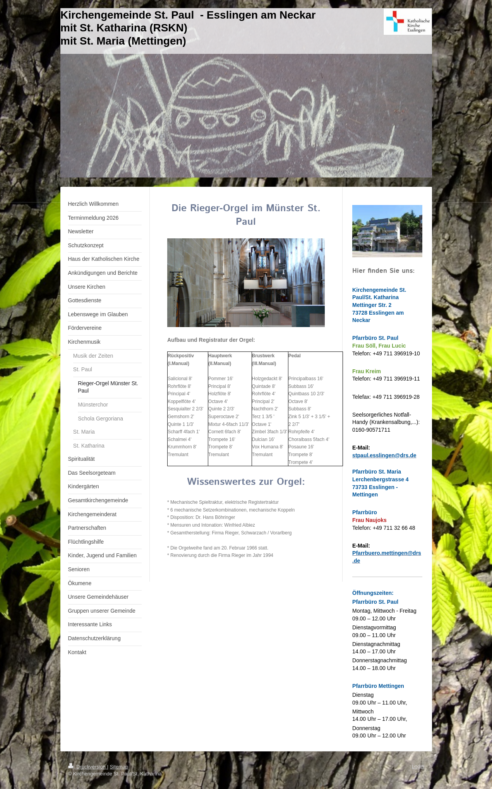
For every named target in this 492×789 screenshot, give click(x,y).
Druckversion (87, 767)
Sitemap (119, 767)
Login (418, 766)
